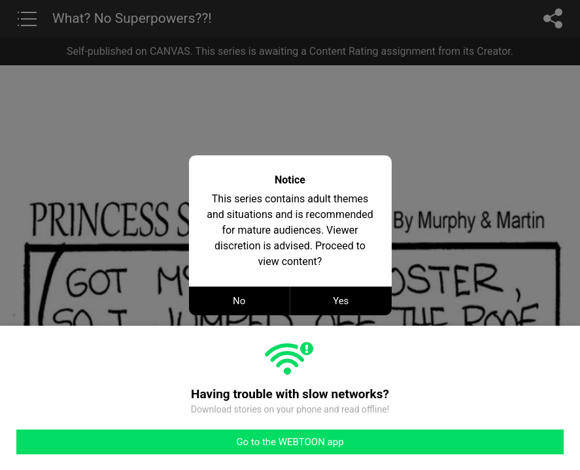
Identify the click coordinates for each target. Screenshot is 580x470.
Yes (341, 301)
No (239, 301)
